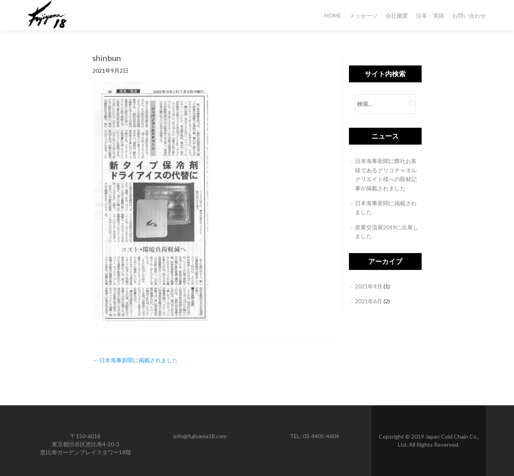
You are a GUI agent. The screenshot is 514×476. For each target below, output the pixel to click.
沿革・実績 (430, 15)
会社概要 (397, 15)
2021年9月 (368, 286)
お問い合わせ (469, 15)
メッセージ (363, 15)
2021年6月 (368, 301)
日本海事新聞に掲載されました (135, 360)
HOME (332, 15)
